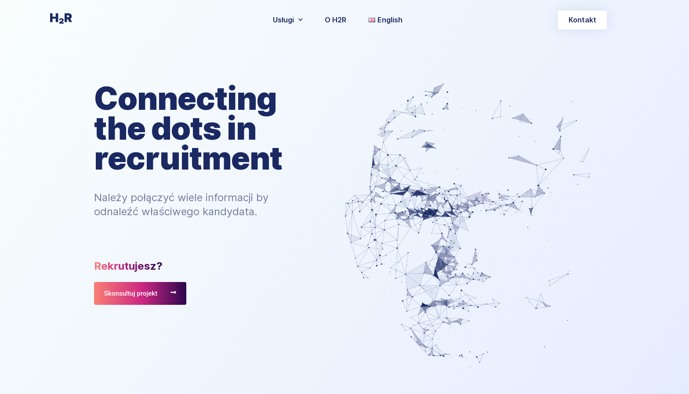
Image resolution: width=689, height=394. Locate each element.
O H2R (335, 20)
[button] (582, 20)
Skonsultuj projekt (130, 293)
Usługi (288, 19)
